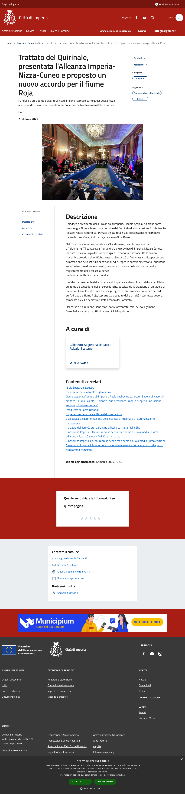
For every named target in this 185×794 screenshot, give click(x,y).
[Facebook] (135, 17)
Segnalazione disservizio (61, 752)
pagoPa (97, 746)
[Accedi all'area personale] (167, 4)
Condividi (139, 58)
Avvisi (142, 691)
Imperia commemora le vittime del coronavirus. (94, 414)
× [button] (181, 759)
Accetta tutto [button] (80, 781)
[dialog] (92, 775)
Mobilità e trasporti (58, 697)
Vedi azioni (140, 65)
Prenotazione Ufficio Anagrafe (64, 740)
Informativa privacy (103, 752)
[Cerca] (179, 17)
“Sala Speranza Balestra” (80, 387)
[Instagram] (151, 17)
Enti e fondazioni (11, 691)
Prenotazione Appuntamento (63, 735)
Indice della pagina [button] (31, 211)
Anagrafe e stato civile (60, 679)
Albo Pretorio (100, 740)
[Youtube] (143, 17)
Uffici (4, 685)
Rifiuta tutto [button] (105, 781)
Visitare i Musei (147, 718)
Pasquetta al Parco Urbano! (82, 410)
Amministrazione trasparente (109, 735)
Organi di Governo (11, 679)
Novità (20, 43)
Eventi (142, 712)
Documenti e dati (11, 697)
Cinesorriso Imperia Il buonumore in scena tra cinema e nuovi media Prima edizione (116, 441)
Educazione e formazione (61, 685)
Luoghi (142, 707)
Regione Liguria (10, 4)
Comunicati (34, 43)
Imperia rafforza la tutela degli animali (88, 392)
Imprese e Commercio (59, 691)
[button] (93, 788)
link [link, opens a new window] (123, 775)
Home (9, 43)
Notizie (142, 679)
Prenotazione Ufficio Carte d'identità (67, 746)
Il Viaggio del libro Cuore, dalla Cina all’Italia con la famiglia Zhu (103, 427)
